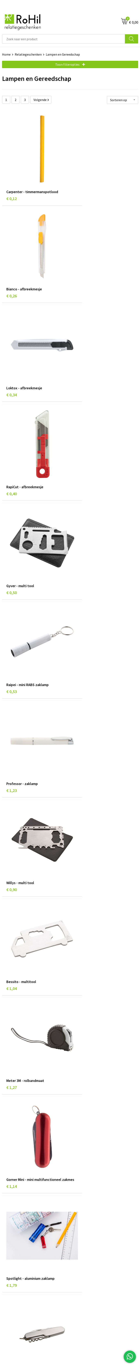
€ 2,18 (79, 712)
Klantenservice (12, 1257)
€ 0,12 (11, 186)
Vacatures (9, 1270)
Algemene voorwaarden (88, 1257)
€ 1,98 (11, 799)
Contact (7, 1264)
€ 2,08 (79, 1152)
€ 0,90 (79, 446)
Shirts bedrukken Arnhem (90, 1215)
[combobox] (63, 39)
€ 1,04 (11, 533)
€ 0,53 (79, 359)
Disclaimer (79, 1276)
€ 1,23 (11, 446)
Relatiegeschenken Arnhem (91, 1196)
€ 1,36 (11, 1152)
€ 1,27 (79, 533)
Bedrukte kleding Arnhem (90, 1202)
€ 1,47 (79, 891)
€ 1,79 (79, 620)
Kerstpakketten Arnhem (89, 1234)
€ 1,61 (11, 712)
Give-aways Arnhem (85, 1221)
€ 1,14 (11, 625)
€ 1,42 (79, 805)
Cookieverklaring (84, 1264)
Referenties (10, 1276)
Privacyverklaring (84, 1270)
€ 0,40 (79, 273)
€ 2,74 (11, 978)
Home (6, 54)
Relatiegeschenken (28, 54)
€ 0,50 (11, 359)
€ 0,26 (79, 186)
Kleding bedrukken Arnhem (91, 1209)
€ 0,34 (11, 273)
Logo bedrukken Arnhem (89, 1227)
